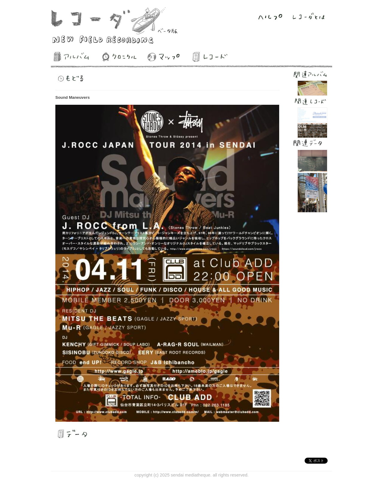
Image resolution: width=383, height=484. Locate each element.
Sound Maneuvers (72, 97)
